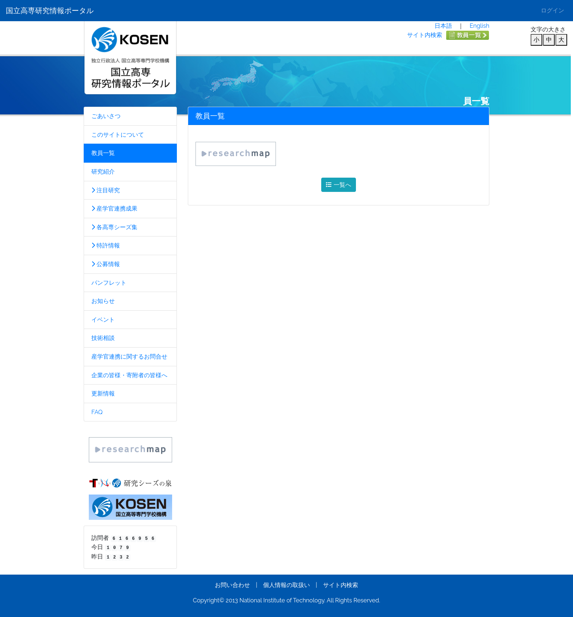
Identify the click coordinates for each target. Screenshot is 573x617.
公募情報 (105, 264)
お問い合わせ (232, 585)
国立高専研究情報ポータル (50, 10)
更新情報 (103, 393)
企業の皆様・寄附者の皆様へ (129, 375)
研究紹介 (103, 171)
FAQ (97, 412)
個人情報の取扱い (286, 585)
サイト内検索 (424, 34)
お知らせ (103, 301)
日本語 (443, 25)
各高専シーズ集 (114, 227)
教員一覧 (103, 152)
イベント (103, 319)
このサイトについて (117, 134)
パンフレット (108, 282)
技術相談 (103, 337)
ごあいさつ (106, 116)
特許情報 (105, 245)
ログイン (552, 10)
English (479, 25)
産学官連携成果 (114, 208)
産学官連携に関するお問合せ (129, 356)
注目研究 (105, 190)
